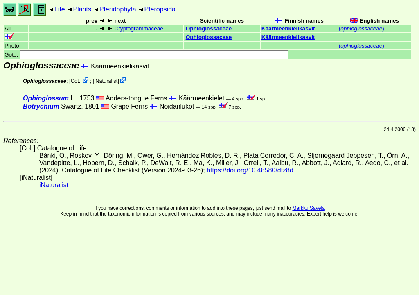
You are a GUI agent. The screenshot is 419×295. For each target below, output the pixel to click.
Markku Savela (308, 208)
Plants (82, 9)
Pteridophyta (117, 9)
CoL (75, 81)
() (361, 28)
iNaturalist (105, 81)
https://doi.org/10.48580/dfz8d (250, 170)
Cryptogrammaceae (139, 28)
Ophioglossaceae (209, 28)
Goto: (146, 55)
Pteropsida (160, 9)
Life (59, 9)
